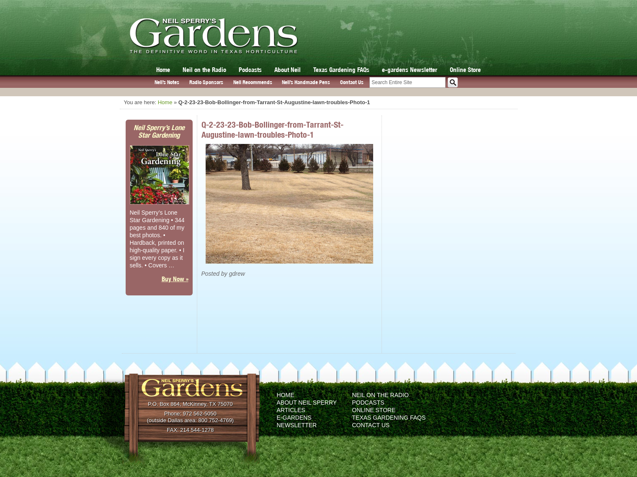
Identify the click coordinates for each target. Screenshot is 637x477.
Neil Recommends (252, 82)
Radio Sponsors (206, 82)
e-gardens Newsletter (409, 69)
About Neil (287, 69)
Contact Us (352, 82)
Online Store (465, 69)
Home (163, 69)
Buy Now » (175, 278)
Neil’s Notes (167, 82)
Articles (291, 410)
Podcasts (250, 69)
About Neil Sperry (307, 402)
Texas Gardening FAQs (341, 69)
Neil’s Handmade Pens (306, 82)
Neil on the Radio (204, 69)
